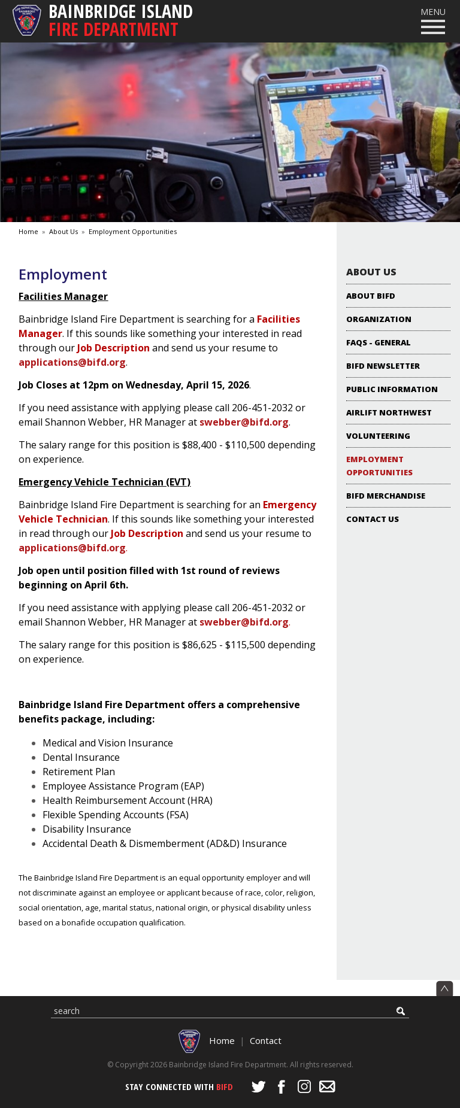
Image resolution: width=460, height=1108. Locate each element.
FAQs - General (378, 342)
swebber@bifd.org (244, 422)
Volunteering (378, 435)
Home (28, 231)
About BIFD (370, 295)
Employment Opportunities (133, 231)
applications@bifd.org (72, 362)
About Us (63, 231)
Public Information (392, 389)
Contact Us (372, 519)
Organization (378, 319)
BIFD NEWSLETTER (383, 365)
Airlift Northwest (389, 412)
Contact (266, 1040)
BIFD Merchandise (385, 495)
